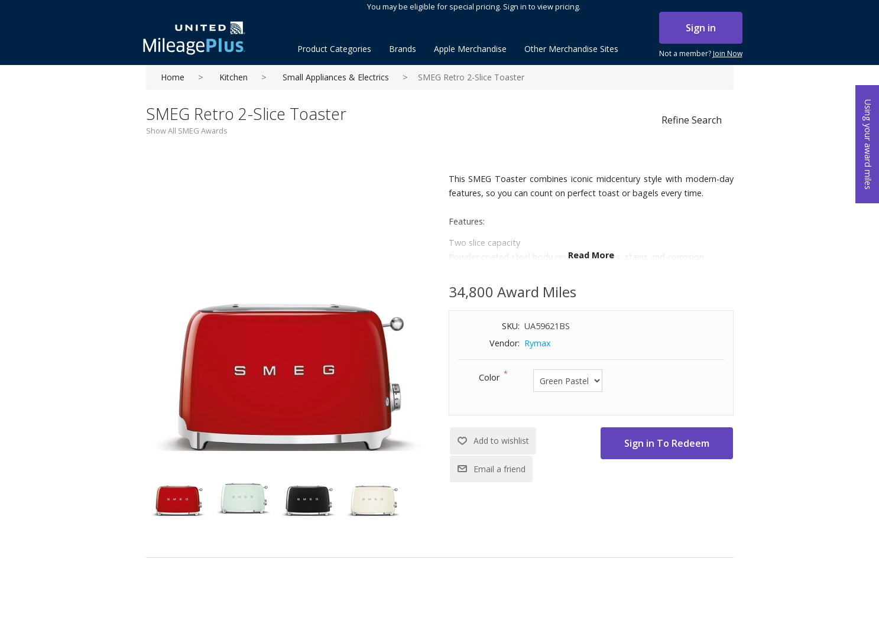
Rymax (537, 343)
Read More (591, 255)
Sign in (701, 27)
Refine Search (691, 119)
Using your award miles (868, 144)
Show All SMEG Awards (187, 130)
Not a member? (700, 54)
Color (489, 377)
